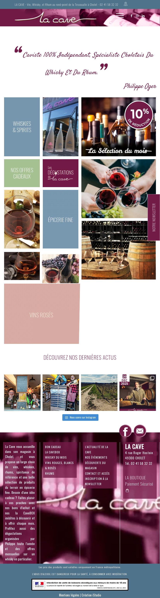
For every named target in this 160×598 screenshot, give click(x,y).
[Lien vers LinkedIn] (143, 16)
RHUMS (49, 473)
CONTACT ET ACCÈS (97, 473)
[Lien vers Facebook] (132, 16)
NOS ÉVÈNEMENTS (96, 457)
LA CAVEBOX (52, 452)
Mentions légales (69, 595)
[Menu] (118, 19)
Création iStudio (91, 595)
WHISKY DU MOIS (56, 457)
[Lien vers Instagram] (137, 16)
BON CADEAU (53, 447)
